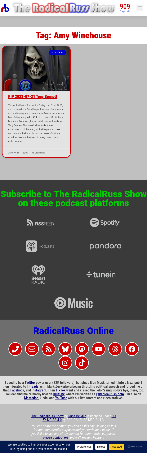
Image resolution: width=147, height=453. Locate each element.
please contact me (56, 437)
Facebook (17, 390)
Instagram (39, 390)
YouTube (61, 398)
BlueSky (58, 394)
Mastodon (31, 398)
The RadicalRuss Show (47, 416)
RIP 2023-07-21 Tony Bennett (32, 96)
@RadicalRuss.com (110, 394)
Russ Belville (77, 416)
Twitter (30, 383)
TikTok (60, 390)
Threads (32, 386)
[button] (139, 8)
